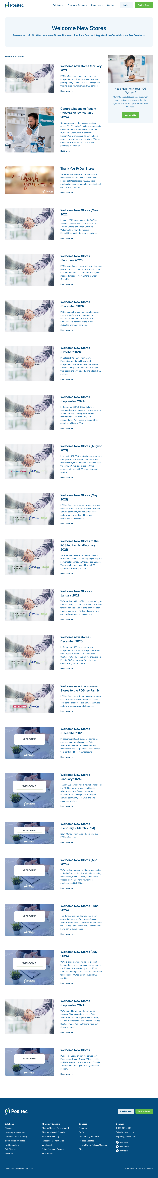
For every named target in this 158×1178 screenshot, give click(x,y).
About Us (83, 1128)
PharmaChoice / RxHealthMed (55, 1128)
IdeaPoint (9, 1153)
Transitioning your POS (89, 1136)
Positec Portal (144, 1111)
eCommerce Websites (15, 1140)
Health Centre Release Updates (93, 1145)
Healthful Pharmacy (50, 1136)
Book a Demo (144, 5)
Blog (81, 1149)
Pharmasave (47, 1153)
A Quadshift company (144, 1168)
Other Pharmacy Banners (53, 1149)
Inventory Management (15, 1132)
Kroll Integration (12, 1145)
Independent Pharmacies (53, 1140)
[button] (58, 5)
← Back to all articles (14, 56)
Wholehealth (47, 1145)
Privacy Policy (128, 1168)
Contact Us (130, 115)
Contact (110, 5)
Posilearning (125, 1111)
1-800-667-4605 (123, 1128)
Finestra (8, 1128)
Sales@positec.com (125, 1132)
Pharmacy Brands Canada (53, 1132)
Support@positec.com (126, 1136)
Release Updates (86, 1140)
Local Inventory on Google (16, 1136)
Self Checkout (11, 1149)
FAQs (81, 1132)
